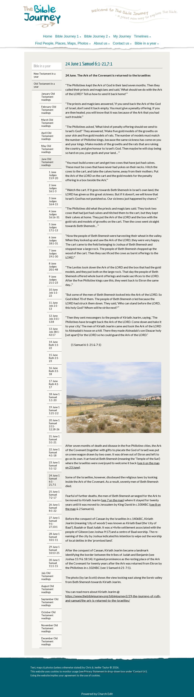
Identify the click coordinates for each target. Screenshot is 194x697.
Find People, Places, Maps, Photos (61, 43)
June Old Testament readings (47, 162)
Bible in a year (145, 43)
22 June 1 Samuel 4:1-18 (54, 452)
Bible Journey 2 (96, 36)
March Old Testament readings (47, 122)
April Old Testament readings (47, 135)
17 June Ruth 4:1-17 (54, 384)
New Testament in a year (45, 75)
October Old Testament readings (48, 615)
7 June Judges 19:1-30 (53, 253)
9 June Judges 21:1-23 (53, 279)
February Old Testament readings (48, 109)
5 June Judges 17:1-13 (53, 227)
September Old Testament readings (49, 602)
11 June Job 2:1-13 (53, 305)
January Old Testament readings (48, 96)
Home (47, 36)
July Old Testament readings (47, 576)
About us (100, 43)
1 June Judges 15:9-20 (53, 175)
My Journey (122, 36)
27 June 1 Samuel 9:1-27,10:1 (54, 522)
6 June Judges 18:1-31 (53, 240)
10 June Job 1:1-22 (53, 292)
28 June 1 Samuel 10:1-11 (54, 536)
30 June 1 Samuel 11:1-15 (54, 563)
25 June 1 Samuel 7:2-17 (54, 494)
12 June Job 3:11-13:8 (54, 318)
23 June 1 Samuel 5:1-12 (54, 465)
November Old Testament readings (49, 628)
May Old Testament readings (47, 149)
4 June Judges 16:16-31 (54, 214)
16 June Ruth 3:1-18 (54, 371)
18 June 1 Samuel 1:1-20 (54, 397)
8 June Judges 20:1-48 (53, 266)
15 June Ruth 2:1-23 (54, 358)
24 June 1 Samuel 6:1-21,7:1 (54, 480)
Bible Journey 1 (67, 36)
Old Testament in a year (44, 85)
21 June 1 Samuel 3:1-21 (54, 439)
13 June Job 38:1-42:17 (54, 331)
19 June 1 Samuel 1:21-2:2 (54, 410)
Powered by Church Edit (97, 693)
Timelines (141, 36)
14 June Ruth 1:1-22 (54, 344)
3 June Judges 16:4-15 (53, 201)
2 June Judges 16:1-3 (53, 188)
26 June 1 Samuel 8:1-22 (54, 507)
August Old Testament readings (47, 589)
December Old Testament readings (49, 641)
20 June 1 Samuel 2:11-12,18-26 (54, 425)
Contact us (121, 43)
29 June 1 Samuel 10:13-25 (54, 549)
